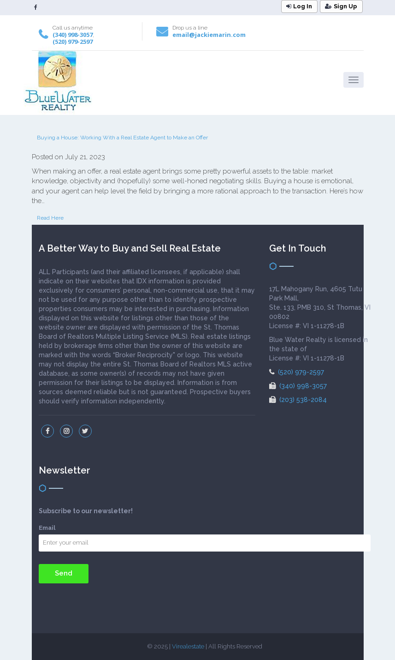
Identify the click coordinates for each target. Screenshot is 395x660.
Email (47, 527)
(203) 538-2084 (298, 399)
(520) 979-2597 (73, 41)
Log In (299, 6)
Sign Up (341, 6)
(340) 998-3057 (73, 34)
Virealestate (188, 646)
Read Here (50, 218)
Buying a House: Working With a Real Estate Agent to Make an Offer (122, 137)
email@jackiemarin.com (209, 34)
